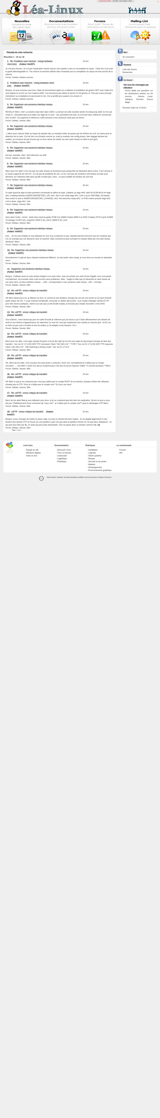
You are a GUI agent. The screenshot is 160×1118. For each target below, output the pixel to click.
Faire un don (31, 456)
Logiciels (92, 453)
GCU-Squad (123, 1)
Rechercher (128, 72)
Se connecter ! (129, 57)
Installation (92, 450)
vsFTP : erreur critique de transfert (27, 411)
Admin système (94, 456)
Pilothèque (61, 461)
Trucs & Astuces (64, 453)
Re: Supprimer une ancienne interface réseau (31, 104)
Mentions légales (33, 453)
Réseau (91, 459)
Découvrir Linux (64, 450)
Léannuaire (62, 456)
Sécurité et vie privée (97, 461)
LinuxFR (115, 1)
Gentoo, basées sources (22, 77)
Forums (122, 450)
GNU (130, 1)
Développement (95, 467)
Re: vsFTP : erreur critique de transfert (29, 290)
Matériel (91, 464)
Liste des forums (130, 69)
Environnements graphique (99, 470)
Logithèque (62, 459)
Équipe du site (32, 450)
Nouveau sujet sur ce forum (134, 108)
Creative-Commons (105, 477)
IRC (121, 453)
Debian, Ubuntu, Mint (21, 121)
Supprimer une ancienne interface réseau (30, 269)
